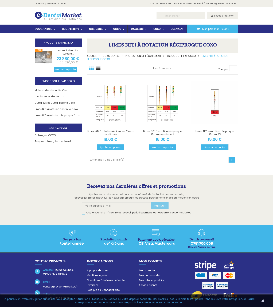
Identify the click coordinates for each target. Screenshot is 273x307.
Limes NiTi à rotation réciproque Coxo (57, 115)
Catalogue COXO (45, 135)
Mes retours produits (151, 280)
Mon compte (147, 270)
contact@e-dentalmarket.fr (222, 3)
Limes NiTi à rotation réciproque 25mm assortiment (162, 132)
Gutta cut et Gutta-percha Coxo (55, 103)
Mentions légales (97, 275)
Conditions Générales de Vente (106, 280)
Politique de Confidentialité (103, 289)
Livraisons (92, 285)
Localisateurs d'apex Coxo (50, 96)
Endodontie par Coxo (58, 81)
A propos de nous (97, 270)
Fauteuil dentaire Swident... (68, 52)
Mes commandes (150, 275)
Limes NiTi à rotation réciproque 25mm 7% (215, 132)
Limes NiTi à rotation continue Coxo (56, 109)
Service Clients (148, 285)
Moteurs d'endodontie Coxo (51, 90)
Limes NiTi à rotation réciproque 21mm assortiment (110, 132)
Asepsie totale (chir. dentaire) (53, 141)
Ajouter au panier (65, 69)
